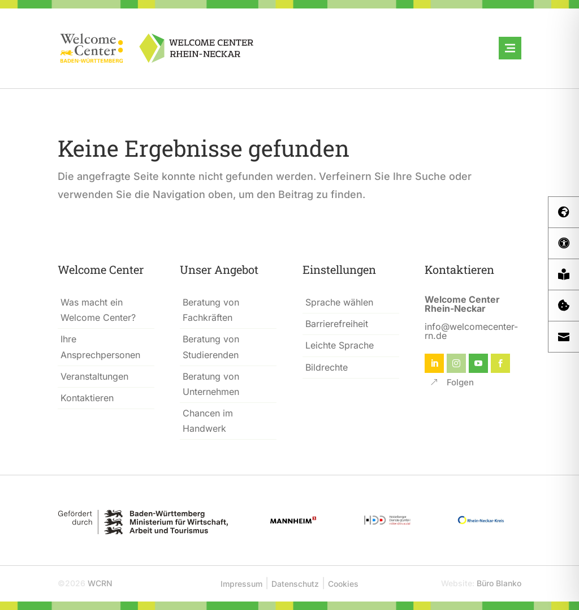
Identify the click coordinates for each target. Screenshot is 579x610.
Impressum (241, 583)
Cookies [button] (343, 583)
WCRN (100, 583)
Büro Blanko (499, 583)
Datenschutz (295, 583)
